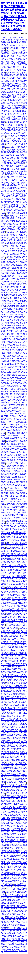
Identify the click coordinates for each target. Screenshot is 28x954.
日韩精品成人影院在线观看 (9, 789)
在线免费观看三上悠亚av (10, 179)
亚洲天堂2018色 (10, 614)
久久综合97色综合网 (19, 289)
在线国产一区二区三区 (7, 77)
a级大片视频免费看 (19, 638)
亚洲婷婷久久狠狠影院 (7, 573)
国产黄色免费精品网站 (21, 811)
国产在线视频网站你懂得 (13, 254)
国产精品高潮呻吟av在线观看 (17, 93)
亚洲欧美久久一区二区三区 (9, 236)
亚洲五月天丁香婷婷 (13, 154)
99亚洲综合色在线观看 (7, 195)
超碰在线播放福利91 (19, 265)
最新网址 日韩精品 (8, 885)
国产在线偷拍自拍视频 (12, 306)
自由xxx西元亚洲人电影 (14, 99)
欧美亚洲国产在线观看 (14, 256)
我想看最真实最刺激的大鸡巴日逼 (15, 424)
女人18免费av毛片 (12, 278)
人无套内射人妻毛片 (10, 320)
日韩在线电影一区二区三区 (8, 240)
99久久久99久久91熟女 (14, 146)
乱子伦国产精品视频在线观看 (8, 919)
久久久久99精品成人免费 (14, 929)
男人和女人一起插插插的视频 (15, 308)
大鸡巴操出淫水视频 (6, 806)
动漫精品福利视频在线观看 (19, 385)
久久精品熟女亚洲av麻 (21, 720)
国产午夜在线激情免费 (17, 551)
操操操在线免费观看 (6, 669)
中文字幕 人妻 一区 (12, 58)
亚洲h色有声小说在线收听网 (18, 171)
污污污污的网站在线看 (7, 45)
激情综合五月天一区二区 (7, 512)
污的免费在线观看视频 (20, 393)
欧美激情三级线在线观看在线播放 (10, 430)
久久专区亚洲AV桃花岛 (8, 449)
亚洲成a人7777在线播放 (18, 539)
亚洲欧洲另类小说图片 (15, 746)
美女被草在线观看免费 (18, 116)
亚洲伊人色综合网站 (7, 133)
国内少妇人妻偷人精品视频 (13, 547)
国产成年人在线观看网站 (11, 787)
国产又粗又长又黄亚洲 (18, 454)
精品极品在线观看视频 (19, 225)
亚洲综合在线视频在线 (17, 88)
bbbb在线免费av (9, 185)
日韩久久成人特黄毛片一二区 (18, 470)
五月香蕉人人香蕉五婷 (18, 478)
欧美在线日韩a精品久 (19, 826)
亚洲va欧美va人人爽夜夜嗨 (13, 548)
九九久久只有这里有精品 (8, 239)
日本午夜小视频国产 (14, 542)
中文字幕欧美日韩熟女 (12, 50)
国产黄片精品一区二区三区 (19, 336)
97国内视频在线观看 (20, 176)
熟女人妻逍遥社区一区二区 (9, 135)
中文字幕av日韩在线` (21, 918)
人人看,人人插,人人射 (8, 616)
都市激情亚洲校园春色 (9, 790)
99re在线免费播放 (16, 210)
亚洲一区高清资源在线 (14, 399)
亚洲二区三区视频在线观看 (16, 124)
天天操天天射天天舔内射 (16, 102)
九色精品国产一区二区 (9, 61)
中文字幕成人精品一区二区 (13, 566)
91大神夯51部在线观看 (18, 716)
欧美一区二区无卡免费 (14, 622)
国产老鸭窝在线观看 (17, 108)
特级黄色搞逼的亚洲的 (18, 534)
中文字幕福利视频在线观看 (15, 817)
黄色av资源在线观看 (21, 589)
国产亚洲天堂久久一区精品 (14, 56)
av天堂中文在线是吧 (20, 572)
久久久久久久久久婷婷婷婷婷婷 (18, 383)
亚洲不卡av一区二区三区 (12, 144)
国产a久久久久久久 (17, 374)
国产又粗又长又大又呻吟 (18, 814)
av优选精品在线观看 (16, 105)
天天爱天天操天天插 (19, 578)
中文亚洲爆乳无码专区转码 (16, 410)
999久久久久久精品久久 (8, 421)
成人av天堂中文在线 (20, 474)
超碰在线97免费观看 (10, 272)
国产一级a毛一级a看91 (12, 72)
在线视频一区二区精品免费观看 (13, 324)
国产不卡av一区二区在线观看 (8, 386)
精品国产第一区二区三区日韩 (16, 935)
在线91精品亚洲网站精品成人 (16, 759)
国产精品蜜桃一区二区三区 (12, 649)
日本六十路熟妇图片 (13, 53)
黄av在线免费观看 (13, 269)
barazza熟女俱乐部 (22, 737)
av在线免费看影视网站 (21, 82)
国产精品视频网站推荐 (13, 358)
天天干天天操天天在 (18, 209)
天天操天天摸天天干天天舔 (14, 558)
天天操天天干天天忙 (6, 478)
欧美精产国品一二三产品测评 (13, 258)
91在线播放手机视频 (18, 226)
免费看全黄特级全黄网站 (13, 170)
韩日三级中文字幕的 (21, 239)
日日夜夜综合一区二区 (20, 616)
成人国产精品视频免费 (7, 113)
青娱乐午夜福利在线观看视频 (18, 533)
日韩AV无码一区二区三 (20, 812)
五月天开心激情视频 (14, 891)
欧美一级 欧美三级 (17, 89)
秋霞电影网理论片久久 (7, 914)
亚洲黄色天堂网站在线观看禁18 (17, 715)
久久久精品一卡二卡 (18, 86)
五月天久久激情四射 (6, 721)
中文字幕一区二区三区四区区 (8, 419)
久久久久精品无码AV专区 (9, 701)
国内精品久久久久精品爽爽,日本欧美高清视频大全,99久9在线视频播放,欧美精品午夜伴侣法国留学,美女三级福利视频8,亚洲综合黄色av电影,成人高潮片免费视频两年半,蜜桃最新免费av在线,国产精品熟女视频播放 (14, 16)
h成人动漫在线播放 (21, 663)
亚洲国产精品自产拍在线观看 (18, 111)
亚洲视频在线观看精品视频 (9, 654)
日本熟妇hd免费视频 (9, 176)
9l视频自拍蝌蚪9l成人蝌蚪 (11, 702)
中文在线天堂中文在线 (18, 375)
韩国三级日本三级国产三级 (13, 550)
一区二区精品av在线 (17, 261)
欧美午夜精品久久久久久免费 (8, 886)
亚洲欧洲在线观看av (18, 188)
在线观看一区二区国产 (7, 592)
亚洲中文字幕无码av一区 (11, 841)
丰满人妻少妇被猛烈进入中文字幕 (15, 625)
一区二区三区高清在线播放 (19, 806)
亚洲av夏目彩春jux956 (8, 201)
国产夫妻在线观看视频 (11, 243)
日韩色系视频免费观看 (15, 902)
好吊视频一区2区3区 (18, 776)
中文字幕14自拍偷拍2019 (8, 322)
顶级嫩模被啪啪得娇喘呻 (7, 812)
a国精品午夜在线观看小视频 (19, 671)
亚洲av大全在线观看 (21, 204)
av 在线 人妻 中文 (9, 638)
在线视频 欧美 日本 (13, 729)
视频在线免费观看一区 (12, 839)
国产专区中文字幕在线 (17, 416)
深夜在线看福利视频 (10, 155)
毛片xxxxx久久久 (8, 685)
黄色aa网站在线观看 (17, 267)
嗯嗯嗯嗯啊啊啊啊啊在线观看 (15, 859)
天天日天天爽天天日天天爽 (18, 94)
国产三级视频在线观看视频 (16, 594)
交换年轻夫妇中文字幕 (13, 850)
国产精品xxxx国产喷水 (9, 75)
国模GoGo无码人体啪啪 (17, 300)
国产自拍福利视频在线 (8, 635)
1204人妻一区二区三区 (12, 704)
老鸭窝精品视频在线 (18, 828)
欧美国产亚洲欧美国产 (17, 553)
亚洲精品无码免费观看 (13, 391)
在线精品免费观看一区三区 (19, 668)
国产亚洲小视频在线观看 (14, 397)
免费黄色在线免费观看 (18, 721)
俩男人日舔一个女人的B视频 (8, 784)
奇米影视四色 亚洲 (15, 603)
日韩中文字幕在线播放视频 (8, 869)
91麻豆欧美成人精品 (13, 347)
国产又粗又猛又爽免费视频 (14, 445)
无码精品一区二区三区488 (15, 713)
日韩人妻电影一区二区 (17, 749)
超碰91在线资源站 (15, 760)
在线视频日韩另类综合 (17, 408)
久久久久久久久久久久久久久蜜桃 (13, 64)
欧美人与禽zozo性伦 (12, 833)
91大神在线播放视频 (11, 100)
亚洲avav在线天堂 (14, 525)
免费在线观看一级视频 (7, 451)
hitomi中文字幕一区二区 (7, 723)
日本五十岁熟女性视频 (16, 331)
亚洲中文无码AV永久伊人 (14, 166)
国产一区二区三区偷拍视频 (18, 207)
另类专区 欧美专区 (11, 489)
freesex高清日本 (21, 314)
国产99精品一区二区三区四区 (15, 866)
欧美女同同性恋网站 (12, 168)
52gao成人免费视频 (20, 709)
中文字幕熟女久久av (21, 155)
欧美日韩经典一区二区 (12, 174)
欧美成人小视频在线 (14, 947)
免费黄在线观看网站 (9, 364)
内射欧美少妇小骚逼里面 (17, 141)
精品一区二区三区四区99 (13, 138)
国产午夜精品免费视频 (9, 294)
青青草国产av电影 (20, 196)
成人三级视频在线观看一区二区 (14, 630)
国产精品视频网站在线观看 (15, 380)
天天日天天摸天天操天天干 (11, 608)
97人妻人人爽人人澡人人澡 (15, 526)
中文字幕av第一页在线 (6, 808)
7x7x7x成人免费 (12, 528)
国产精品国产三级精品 (19, 190)
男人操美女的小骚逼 (10, 515)
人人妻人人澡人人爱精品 (8, 661)
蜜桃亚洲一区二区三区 (12, 215)
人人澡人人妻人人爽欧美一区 (11, 495)
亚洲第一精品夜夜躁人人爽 (16, 159)
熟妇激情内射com (14, 683)
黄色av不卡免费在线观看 (17, 800)
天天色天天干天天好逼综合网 (15, 894)
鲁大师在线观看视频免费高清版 (15, 283)
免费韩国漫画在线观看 (13, 465)
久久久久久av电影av (16, 830)
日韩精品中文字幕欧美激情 (13, 432)
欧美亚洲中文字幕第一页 (8, 204)
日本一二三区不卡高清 (14, 405)
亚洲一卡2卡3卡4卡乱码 (20, 782)
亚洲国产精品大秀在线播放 (8, 572)
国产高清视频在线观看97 (12, 49)
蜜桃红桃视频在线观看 (8, 82)
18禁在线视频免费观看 (11, 438)
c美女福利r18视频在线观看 (19, 911)
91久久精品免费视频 (19, 707)
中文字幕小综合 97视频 (17, 357)
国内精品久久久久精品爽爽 (11, 328)
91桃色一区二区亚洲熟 (8, 720)
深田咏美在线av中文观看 (18, 899)
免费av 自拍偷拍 (16, 786)
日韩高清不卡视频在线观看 (18, 801)
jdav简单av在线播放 (6, 767)
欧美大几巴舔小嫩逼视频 (16, 152)
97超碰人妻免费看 (18, 924)
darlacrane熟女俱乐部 (6, 665)
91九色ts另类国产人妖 (17, 669)
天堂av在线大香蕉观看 (13, 423)
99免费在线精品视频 (21, 69)
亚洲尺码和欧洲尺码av (6, 366)
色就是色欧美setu (9, 393)
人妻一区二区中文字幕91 (19, 867)
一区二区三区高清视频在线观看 (15, 875)
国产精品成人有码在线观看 (14, 275)
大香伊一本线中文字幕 (17, 580)
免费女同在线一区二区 (20, 185)
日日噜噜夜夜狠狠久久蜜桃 (13, 148)
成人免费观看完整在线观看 (16, 149)
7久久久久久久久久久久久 (15, 586)
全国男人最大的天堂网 (17, 621)
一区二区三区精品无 (21, 115)
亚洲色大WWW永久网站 (18, 665)
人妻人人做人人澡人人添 (14, 302)
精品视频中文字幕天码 (13, 462)
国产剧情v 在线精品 (20, 619)
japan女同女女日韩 (21, 415)
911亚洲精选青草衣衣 (18, 316)
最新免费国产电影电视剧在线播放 (14, 349)
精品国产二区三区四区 (12, 916)
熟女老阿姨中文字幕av (12, 847)
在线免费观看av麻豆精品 (17, 110)
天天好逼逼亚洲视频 (7, 578)
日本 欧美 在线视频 (18, 685)
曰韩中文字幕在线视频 (7, 86)
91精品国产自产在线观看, (17, 819)
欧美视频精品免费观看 (17, 311)
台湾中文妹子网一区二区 (16, 452)
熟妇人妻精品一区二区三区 (15, 459)
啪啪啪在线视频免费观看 (18, 107)
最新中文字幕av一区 (13, 313)
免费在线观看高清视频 (9, 203)
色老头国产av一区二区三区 (15, 330)
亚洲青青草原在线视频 (17, 693)
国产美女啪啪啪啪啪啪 (7, 199)
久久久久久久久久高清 (19, 77)
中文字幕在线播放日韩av (11, 413)
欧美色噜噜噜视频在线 (13, 270)
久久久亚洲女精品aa (18, 369)
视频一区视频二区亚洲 (8, 764)
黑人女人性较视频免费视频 (18, 335)
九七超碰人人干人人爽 (8, 80)
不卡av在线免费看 (18, 781)
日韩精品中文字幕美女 (13, 352)
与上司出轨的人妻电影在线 (18, 341)
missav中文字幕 (12, 737)
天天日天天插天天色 (12, 253)
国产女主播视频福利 (6, 716)
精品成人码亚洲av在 (19, 500)
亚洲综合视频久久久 (7, 506)
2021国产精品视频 (14, 121)
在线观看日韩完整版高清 (8, 498)
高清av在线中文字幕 (12, 184)
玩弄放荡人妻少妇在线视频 (8, 242)
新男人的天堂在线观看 (14, 457)
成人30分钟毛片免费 (7, 289)
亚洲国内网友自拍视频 (9, 115)
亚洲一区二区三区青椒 (15, 583)
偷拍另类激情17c (13, 628)
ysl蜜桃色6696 (9, 782)
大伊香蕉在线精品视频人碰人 (13, 658)
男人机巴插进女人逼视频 (8, 193)
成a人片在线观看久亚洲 (7, 804)
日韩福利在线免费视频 (9, 74)
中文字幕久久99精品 (6, 575)
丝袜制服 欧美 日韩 (12, 234)
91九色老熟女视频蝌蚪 (9, 507)
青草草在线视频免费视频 (12, 624)
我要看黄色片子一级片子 (10, 292)
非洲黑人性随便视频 (20, 240)
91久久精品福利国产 (16, 779)
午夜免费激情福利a (6, 621)
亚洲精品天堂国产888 (10, 493)
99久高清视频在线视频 (11, 250)
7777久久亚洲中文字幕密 (10, 680)
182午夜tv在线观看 (22, 187)
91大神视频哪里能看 (11, 314)
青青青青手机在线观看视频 (13, 888)
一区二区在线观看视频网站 (11, 237)
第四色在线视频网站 (17, 933)
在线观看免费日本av (14, 775)
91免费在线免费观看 (11, 232)
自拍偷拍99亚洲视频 (6, 534)
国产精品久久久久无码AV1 (14, 165)
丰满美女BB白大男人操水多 (12, 297)
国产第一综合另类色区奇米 (8, 672)
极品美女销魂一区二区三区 (8, 287)
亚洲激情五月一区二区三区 (13, 463)
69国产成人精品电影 (16, 468)
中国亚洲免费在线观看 (14, 229)
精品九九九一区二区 (17, 599)
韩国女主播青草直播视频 (14, 404)
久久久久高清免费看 (14, 632)
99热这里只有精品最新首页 (11, 182)
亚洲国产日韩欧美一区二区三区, (17, 476)
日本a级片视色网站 (20, 394)
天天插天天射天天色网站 (17, 562)
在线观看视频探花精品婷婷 (9, 448)
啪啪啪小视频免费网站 (17, 795)
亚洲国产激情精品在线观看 (19, 575)
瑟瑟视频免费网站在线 (9, 514)
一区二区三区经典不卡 (17, 382)
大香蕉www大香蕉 (20, 206)
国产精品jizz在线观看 (12, 363)
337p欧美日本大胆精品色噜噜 (12, 273)
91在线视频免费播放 (14, 595)
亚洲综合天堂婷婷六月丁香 (18, 820)
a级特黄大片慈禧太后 (14, 845)
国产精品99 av (14, 143)
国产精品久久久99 (13, 262)
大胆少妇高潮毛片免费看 (15, 611)
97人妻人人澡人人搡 (6, 577)
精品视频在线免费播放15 (13, 360)
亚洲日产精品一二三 (10, 918)
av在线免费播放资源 (13, 853)
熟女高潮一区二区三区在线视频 (17, 600)
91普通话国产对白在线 (18, 130)
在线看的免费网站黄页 (17, 151)
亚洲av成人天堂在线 (6, 116)
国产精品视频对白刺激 (7, 738)
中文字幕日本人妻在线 (15, 880)
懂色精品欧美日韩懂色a (11, 679)
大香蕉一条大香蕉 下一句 (12, 522)
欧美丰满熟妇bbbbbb (13, 650)
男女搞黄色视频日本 (17, 861)
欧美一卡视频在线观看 (14, 688)
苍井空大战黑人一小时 (17, 284)
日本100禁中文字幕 (6, 416)
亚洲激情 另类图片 (17, 597)
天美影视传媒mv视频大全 (9, 487)
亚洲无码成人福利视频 (20, 644)
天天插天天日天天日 (21, 75)
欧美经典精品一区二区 (7, 429)
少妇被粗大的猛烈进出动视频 (12, 350)
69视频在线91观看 (13, 55)
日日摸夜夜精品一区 (10, 657)
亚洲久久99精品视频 (10, 496)
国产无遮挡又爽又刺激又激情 (11, 921)
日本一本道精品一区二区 (10, 569)
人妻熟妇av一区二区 (11, 544)
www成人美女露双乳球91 (10, 856)
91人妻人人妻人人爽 (14, 276)
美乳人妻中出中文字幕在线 (9, 181)
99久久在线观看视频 (14, 581)
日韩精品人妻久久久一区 (17, 338)
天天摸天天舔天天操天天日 (11, 248)
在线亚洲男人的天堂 (14, 797)
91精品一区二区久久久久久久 (8, 71)
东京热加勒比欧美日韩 (12, 682)
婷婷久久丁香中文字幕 (12, 137)
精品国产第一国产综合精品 (14, 346)
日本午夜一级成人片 (17, 602)
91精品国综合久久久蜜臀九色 (18, 286)
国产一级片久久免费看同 (14, 339)
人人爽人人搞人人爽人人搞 (16, 922)
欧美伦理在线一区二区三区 (10, 319)
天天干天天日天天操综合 (7, 591)
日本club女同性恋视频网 (13, 140)
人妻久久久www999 (10, 280)
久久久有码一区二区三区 (7, 281)
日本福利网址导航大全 (7, 316)
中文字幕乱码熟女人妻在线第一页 (11, 872)
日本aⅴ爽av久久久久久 (17, 536)
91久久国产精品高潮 (19, 163)
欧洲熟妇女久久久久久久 (8, 162)
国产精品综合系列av (11, 660)
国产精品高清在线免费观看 (12, 756)
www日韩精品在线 (18, 627)
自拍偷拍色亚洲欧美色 (18, 537)
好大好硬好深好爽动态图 (11, 97)
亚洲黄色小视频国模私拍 (16, 540)
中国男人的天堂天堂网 (9, 47)
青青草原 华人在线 (17, 529)
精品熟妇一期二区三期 (16, 460)
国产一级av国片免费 (7, 221)
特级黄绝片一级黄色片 (9, 545)
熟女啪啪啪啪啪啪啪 (11, 407)
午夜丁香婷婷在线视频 (19, 770)
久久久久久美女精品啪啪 (17, 467)
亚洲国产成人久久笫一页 (19, 429)
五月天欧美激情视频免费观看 (14, 687)
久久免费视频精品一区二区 (12, 218)
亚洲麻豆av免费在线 (6, 641)
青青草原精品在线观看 (14, 559)
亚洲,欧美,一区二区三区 (12, 762)
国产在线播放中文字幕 (12, 231)
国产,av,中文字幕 (17, 798)
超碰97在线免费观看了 (12, 295)
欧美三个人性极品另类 (21, 364)
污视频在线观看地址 (6, 911)
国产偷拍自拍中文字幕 (15, 157)
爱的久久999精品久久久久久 (14, 732)
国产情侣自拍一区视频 (15, 91)
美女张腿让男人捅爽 (18, 592)
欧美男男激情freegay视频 (17, 104)
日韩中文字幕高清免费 (20, 221)
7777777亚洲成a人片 (6, 668)
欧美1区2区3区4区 (5, 338)
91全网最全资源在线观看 (12, 214)
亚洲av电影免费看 (12, 63)
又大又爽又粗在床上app (10, 655)
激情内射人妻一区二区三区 (8, 206)
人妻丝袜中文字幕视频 (20, 570)
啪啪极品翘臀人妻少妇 (17, 456)
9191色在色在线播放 (16, 396)
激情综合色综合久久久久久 (9, 52)
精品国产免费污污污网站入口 (12, 792)
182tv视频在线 (4, 157)
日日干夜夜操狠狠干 (19, 710)
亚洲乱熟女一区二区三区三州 (11, 60)
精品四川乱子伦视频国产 (12, 122)
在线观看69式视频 (8, 765)
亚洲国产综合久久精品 (15, 402)
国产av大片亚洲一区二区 (19, 573)
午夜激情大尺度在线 (6, 602)
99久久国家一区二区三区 (14, 555)
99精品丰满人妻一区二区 (11, 518)
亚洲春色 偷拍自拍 (10, 652)
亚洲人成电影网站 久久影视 (19, 85)
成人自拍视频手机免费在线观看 (16, 333)
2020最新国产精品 (5, 94)
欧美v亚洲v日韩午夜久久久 (11, 674)
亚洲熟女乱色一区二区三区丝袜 (11, 676)
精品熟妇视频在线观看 (9, 484)
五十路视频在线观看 (7, 644)
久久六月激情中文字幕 (9, 196)
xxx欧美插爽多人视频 (8, 265)
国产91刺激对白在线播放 (8, 844)
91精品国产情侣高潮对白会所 (10, 610)
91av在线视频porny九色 (7, 209)
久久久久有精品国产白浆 (8, 663)
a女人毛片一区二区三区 (11, 606)
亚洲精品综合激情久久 (19, 738)
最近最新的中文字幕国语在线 (10, 837)
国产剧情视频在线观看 (15, 751)
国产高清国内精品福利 (11, 305)
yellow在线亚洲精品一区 (8, 69)
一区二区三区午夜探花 (18, 223)
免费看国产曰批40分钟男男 (13, 892)
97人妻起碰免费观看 (11, 905)
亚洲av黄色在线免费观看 (11, 825)
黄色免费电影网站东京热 (11, 726)
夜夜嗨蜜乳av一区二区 (16, 173)
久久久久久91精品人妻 (15, 228)
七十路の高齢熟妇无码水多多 (18, 198)
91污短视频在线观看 (21, 193)
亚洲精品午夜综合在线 (9, 415)
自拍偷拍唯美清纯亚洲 (17, 119)
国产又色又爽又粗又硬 (17, 66)
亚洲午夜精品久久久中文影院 (11, 251)
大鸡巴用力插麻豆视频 (7, 188)
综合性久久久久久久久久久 (12, 388)
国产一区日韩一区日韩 (13, 754)
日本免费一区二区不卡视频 (12, 503)
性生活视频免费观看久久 (17, 129)
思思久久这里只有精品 (12, 245)
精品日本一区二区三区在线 (11, 951)
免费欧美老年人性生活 (18, 666)
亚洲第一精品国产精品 (7, 83)
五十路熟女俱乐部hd (6, 385)
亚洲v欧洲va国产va (9, 707)
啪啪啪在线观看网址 (7, 163)
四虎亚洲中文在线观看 (12, 588)
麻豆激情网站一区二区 (9, 427)
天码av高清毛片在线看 (19, 83)
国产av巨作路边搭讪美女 (18, 372)
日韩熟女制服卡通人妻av (17, 690)
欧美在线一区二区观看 (9, 492)
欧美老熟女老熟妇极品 (14, 938)
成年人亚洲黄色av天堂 (14, 561)
